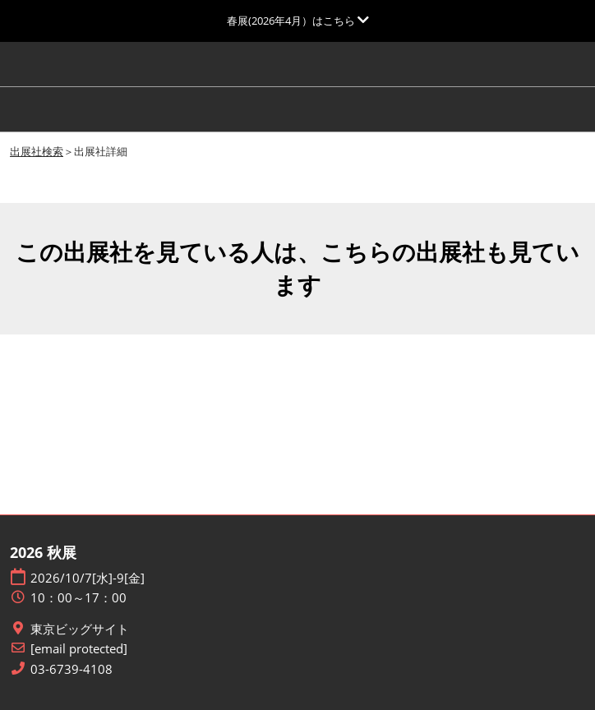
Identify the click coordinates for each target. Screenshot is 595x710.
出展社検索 (36, 151)
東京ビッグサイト (79, 629)
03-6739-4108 (71, 669)
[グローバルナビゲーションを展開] (298, 20)
